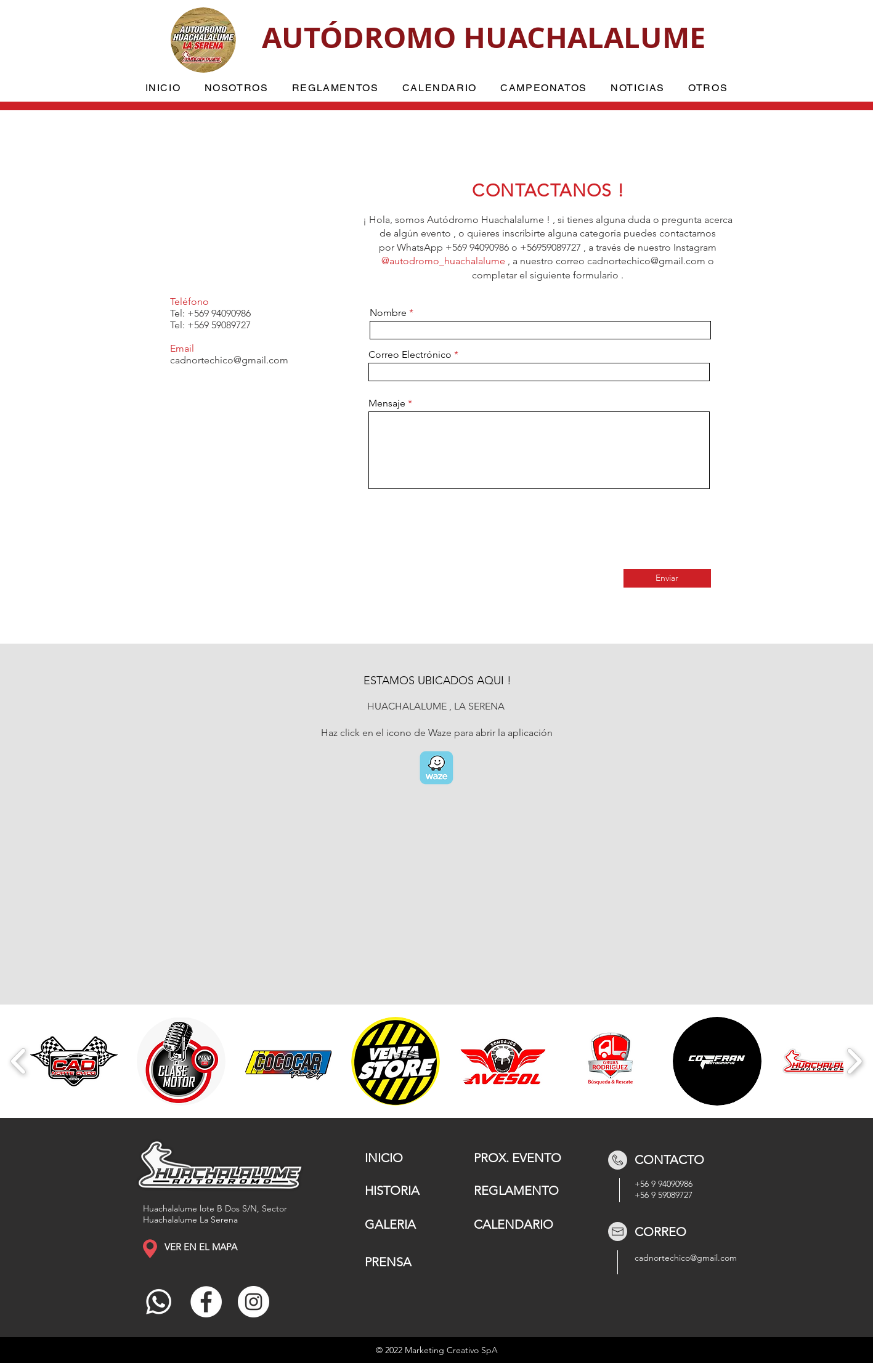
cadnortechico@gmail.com (646, 261)
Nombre (388, 313)
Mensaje (386, 403)
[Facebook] (206, 1301)
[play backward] (19, 1061)
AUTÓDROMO (362, 37)
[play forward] (854, 1061)
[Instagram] (253, 1301)
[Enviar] (667, 578)
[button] (235, 88)
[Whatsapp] (158, 1301)
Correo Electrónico (410, 355)
